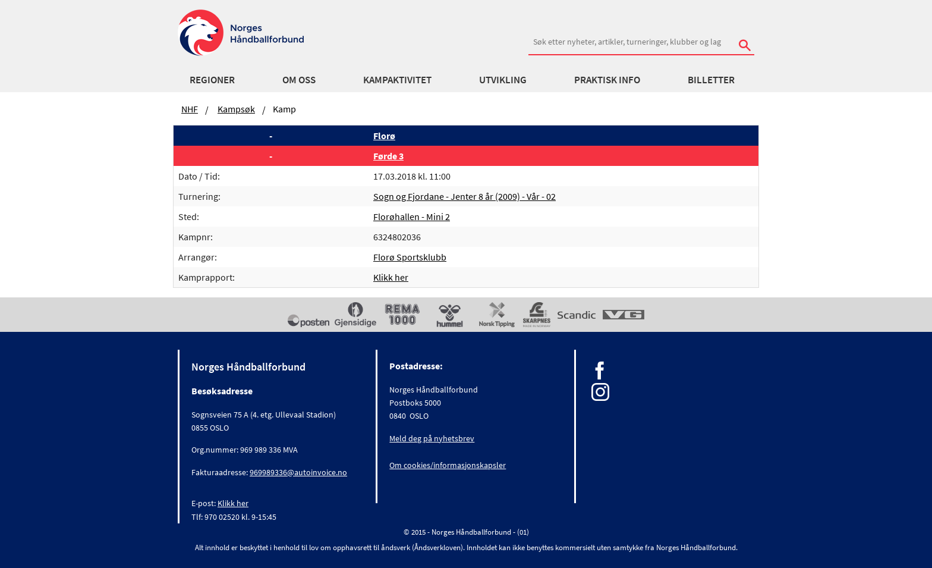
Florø (384, 136)
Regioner (212, 79)
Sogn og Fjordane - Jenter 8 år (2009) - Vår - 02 (464, 196)
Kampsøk (236, 109)
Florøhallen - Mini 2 (411, 216)
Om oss (299, 79)
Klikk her (390, 277)
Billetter (711, 79)
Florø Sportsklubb (409, 257)
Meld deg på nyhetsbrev (431, 438)
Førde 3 (388, 156)
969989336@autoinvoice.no (298, 472)
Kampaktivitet (397, 79)
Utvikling (503, 79)
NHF (189, 109)
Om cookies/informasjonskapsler (447, 465)
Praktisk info (607, 79)
